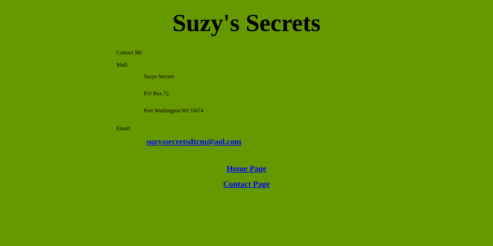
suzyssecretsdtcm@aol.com (194, 141)
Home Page (247, 168)
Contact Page (246, 183)
